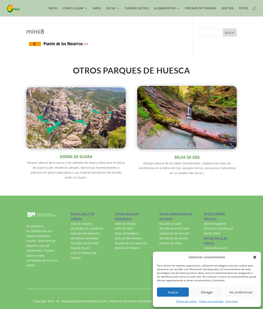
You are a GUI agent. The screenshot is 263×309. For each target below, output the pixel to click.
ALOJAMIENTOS (164, 8)
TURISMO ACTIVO (137, 8)
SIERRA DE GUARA (76, 156)
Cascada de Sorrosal (85, 243)
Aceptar (173, 292)
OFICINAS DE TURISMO (200, 8)
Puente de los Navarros (131, 243)
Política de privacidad (211, 301)
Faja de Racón (80, 248)
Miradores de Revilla (173, 238)
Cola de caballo (81, 224)
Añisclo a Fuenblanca (218, 228)
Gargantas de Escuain (174, 233)
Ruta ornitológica (126, 233)
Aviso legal (231, 301)
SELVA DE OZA (187, 156)
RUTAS (110, 8)
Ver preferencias (240, 292)
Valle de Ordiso (125, 224)
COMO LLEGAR (73, 8)
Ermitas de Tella (170, 243)
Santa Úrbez (212, 233)
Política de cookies (186, 301)
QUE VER (227, 8)
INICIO (52, 8)
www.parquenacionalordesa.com (84, 301)
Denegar (207, 292)
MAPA (97, 8)
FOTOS (243, 8)
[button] (255, 257)
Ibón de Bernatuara (128, 238)
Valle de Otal (124, 228)
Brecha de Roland (127, 248)
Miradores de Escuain (174, 228)
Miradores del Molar (85, 238)
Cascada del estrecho (85, 233)
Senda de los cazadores (87, 228)
